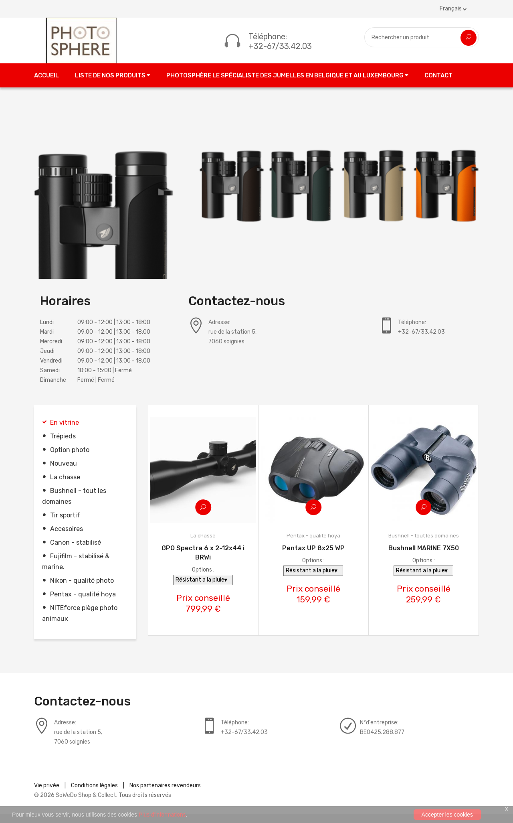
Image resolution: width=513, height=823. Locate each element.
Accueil (46, 84)
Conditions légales (94, 794)
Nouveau (63, 472)
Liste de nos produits (112, 84)
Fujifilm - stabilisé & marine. (75, 570)
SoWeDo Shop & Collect (86, 804)
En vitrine (64, 431)
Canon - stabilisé (75, 551)
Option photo (69, 458)
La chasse (65, 486)
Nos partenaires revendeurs (165, 794)
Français (453, 8)
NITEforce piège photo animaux (79, 622)
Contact (438, 84)
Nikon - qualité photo (82, 589)
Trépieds (63, 445)
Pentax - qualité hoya (83, 603)
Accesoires (66, 537)
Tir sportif (65, 524)
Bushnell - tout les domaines (74, 505)
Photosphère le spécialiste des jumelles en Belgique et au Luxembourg (287, 84)
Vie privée (46, 794)
